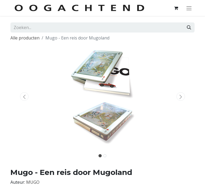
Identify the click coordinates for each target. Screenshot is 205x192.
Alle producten (25, 38)
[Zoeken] (189, 27)
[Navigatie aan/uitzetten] (189, 8)
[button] (24, 96)
